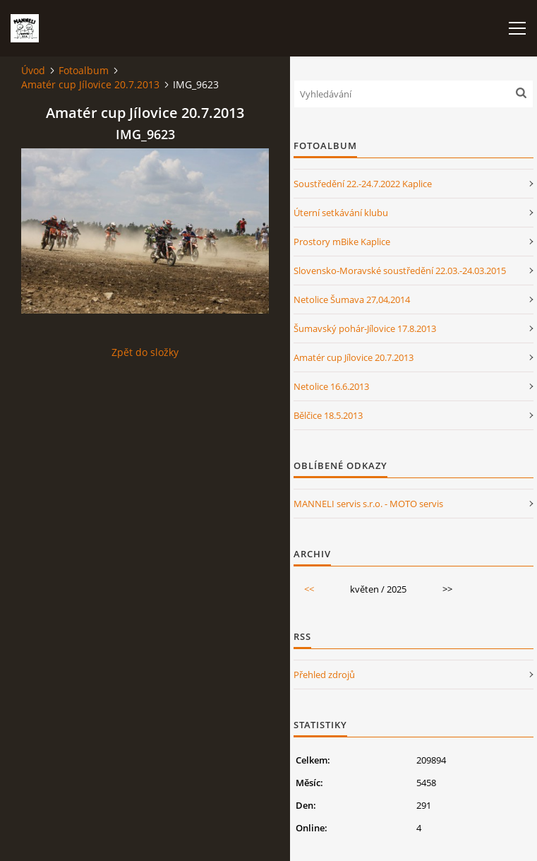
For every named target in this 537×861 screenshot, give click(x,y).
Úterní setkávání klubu (341, 212)
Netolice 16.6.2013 (331, 386)
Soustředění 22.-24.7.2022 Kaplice (363, 183)
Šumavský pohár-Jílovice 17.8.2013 (365, 328)
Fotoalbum (84, 70)
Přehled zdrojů (324, 674)
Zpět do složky (145, 352)
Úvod (33, 70)
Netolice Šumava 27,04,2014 (352, 299)
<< (309, 589)
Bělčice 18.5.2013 (328, 415)
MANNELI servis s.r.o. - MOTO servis (368, 503)
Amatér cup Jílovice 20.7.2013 (90, 84)
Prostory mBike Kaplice (342, 241)
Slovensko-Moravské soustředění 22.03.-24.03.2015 (400, 270)
